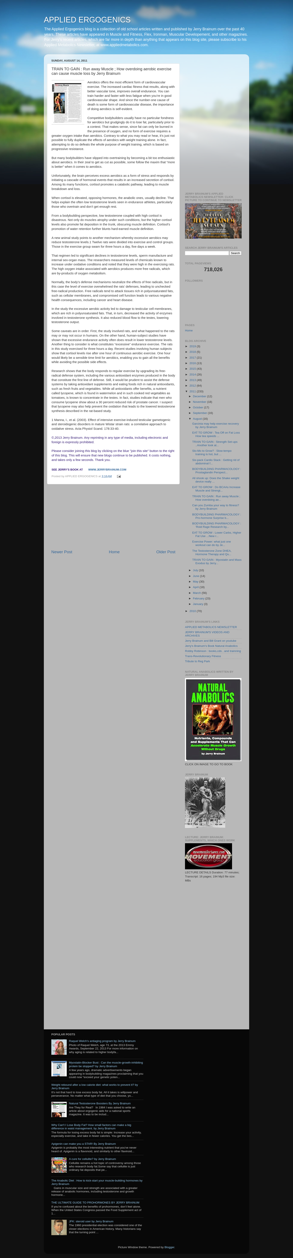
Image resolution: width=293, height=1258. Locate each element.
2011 (193, 391)
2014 (193, 374)
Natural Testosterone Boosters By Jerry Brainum (100, 1103)
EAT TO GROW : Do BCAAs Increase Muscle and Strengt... (216, 489)
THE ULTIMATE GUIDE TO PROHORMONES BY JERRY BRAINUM (95, 1202)
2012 (193, 385)
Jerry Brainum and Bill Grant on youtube (210, 640)
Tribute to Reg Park (197, 661)
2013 (193, 380)
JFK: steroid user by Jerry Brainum (91, 1221)
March (197, 592)
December (200, 396)
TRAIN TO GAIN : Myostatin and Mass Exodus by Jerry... (217, 561)
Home (114, 552)
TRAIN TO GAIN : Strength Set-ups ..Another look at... (215, 443)
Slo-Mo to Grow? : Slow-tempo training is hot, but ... (212, 452)
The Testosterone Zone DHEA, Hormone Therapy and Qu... (212, 552)
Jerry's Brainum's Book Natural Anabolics (211, 645)
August (198, 418)
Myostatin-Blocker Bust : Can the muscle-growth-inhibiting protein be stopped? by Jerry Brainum (106, 1064)
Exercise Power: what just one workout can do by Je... (211, 543)
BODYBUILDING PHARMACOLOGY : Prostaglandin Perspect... (216, 470)
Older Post (165, 552)
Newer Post (61, 552)
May (196, 581)
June (196, 576)
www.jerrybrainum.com (107, 469)
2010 (193, 611)
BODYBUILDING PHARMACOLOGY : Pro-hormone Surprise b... (216, 516)
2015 (193, 368)
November (200, 401)
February (199, 598)
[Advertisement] (113, 516)
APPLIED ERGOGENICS (87, 19)
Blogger (169, 1247)
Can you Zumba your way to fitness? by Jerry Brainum (215, 507)
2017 (193, 357)
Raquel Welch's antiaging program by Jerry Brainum (102, 1041)
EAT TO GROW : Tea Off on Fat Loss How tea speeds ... (216, 434)
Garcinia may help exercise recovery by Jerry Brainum (215, 425)
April (196, 587)
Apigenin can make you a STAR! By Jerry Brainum (83, 1143)
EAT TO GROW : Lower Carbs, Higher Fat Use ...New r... (216, 534)
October (198, 407)
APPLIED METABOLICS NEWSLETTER (211, 627)
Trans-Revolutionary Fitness (203, 656)
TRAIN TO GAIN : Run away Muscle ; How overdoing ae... (216, 498)
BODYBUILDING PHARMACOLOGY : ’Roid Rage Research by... (216, 525)
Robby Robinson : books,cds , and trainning (213, 651)
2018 (193, 351)
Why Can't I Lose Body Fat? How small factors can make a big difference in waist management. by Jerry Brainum (91, 1126)
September (200, 413)
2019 (193, 346)
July (196, 570)
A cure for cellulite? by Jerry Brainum (92, 1159)
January (198, 604)
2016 (193, 363)
